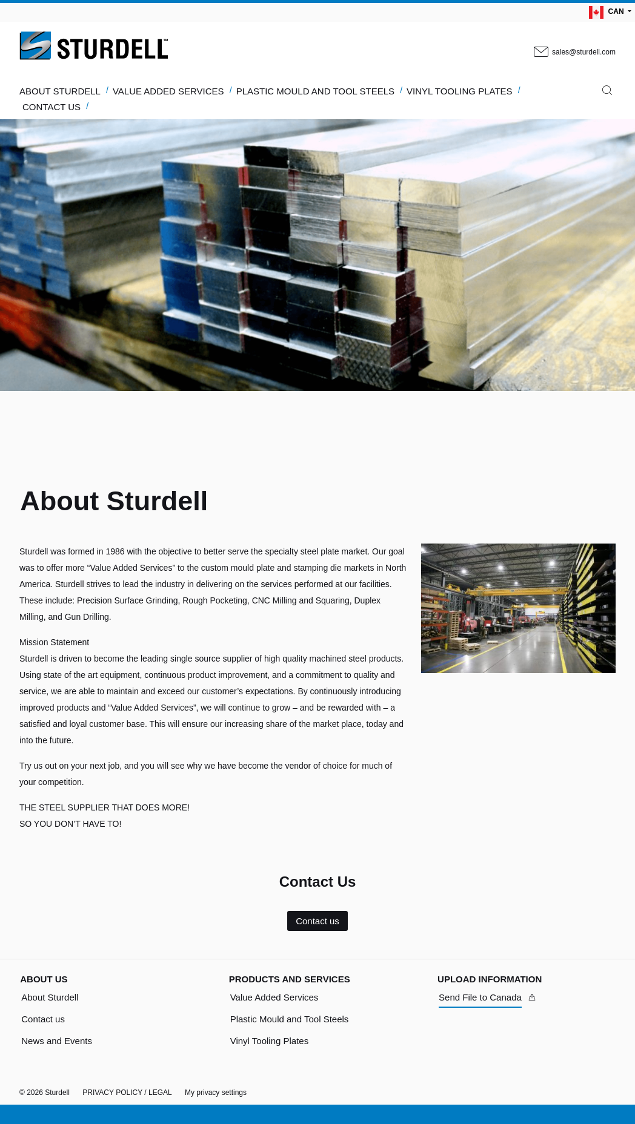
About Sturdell (49, 997)
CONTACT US (51, 107)
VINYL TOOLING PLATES (460, 91)
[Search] (607, 93)
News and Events (56, 1041)
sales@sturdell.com (573, 52)
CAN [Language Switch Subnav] (607, 12)
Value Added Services (274, 997)
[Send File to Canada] (488, 997)
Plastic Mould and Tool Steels (289, 1019)
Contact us (317, 921)
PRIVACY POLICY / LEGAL (126, 1092)
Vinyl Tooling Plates (269, 1041)
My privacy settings (216, 1092)
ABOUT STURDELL (60, 91)
